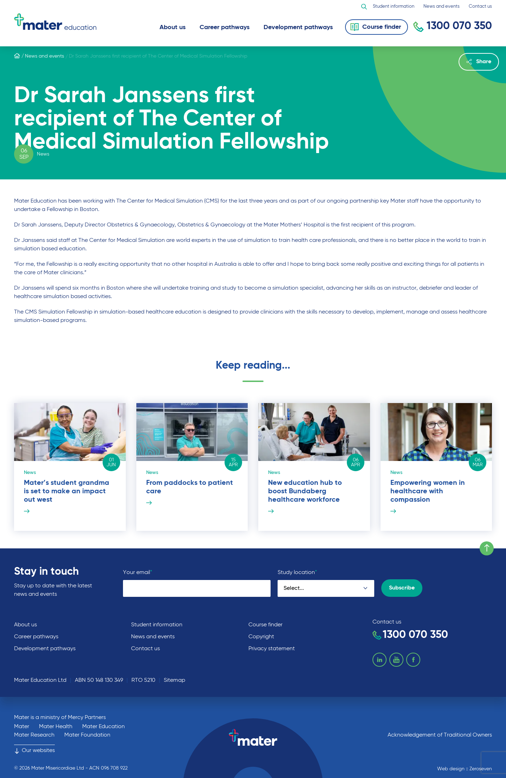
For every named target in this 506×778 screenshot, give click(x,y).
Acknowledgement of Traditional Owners (440, 735)
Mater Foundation (87, 735)
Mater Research (34, 735)
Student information (393, 6)
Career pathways (224, 27)
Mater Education (103, 727)
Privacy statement (271, 649)
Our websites (34, 750)
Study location (297, 572)
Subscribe (402, 588)
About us (173, 27)
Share (478, 62)
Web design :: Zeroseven (464, 768)
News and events (441, 6)
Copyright (261, 637)
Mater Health (55, 727)
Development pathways (298, 27)
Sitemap (174, 680)
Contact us (480, 6)
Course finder (265, 625)
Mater (21, 727)
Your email (137, 572)
